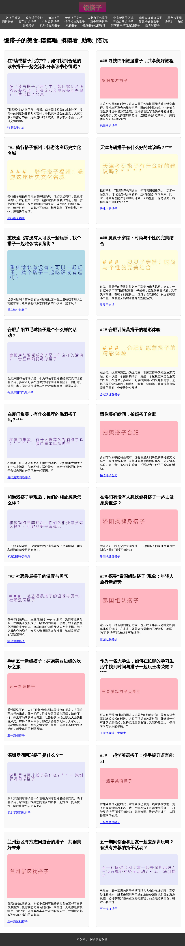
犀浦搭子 (71, 25)
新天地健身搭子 (149, 21)
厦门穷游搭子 (27, 21)
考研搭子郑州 (73, 17)
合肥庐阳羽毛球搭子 (20, 392)
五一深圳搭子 (108, 908)
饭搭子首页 (13, 17)
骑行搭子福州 (16, 218)
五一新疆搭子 (16, 735)
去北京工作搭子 (98, 17)
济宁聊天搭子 (99, 21)
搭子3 (168, 21)
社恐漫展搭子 (16, 641)
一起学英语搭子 (110, 822)
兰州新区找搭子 (17, 921)
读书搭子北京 (16, 127)
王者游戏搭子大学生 (113, 733)
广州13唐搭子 (50, 21)
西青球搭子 (152, 25)
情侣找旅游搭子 (75, 21)
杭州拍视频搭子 (50, 25)
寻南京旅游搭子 (123, 21)
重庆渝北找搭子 (17, 309)
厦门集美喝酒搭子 (19, 477)
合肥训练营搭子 (110, 394)
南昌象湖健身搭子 (150, 17)
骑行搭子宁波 (34, 17)
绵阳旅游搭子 (108, 125)
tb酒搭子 (53, 17)
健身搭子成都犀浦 (94, 25)
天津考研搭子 (108, 208)
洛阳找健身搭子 (110, 556)
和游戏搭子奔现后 (19, 556)
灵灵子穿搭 (107, 304)
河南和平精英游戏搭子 (125, 25)
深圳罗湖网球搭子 (19, 812)
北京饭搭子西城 (123, 17)
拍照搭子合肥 (108, 475)
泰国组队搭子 (108, 639)
